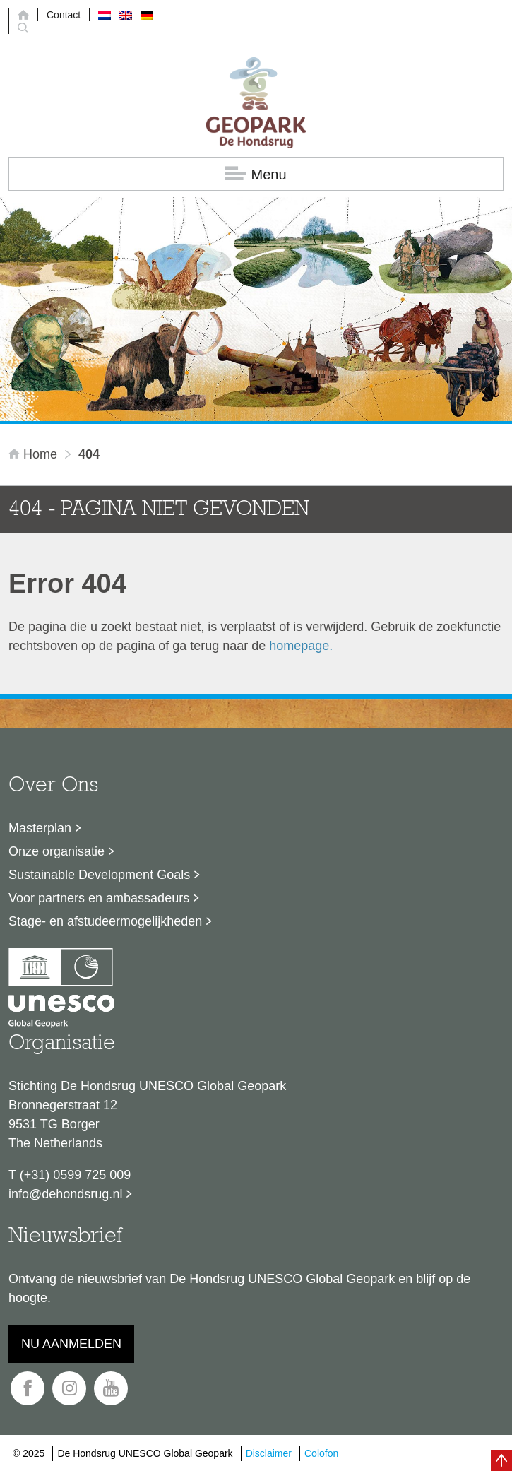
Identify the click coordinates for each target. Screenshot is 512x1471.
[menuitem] (104, 14)
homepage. (301, 646)
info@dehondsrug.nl (65, 1194)
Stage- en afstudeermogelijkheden (105, 921)
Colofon (321, 1453)
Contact (64, 14)
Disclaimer (269, 1453)
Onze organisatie (56, 851)
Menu (255, 174)
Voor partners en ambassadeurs (98, 898)
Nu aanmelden (71, 1344)
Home (34, 454)
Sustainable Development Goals (99, 875)
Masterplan (39, 828)
